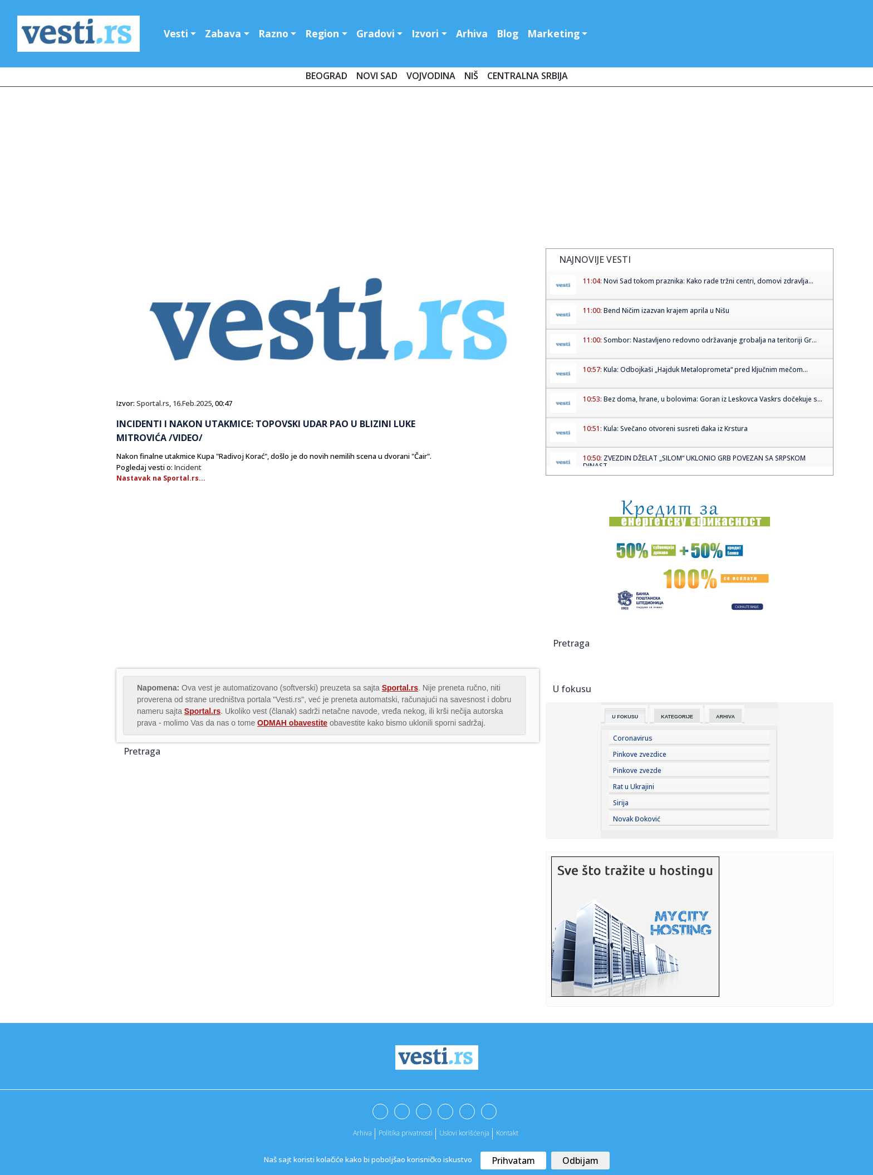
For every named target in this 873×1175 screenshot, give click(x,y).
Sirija (621, 802)
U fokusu (625, 716)
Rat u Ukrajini (633, 786)
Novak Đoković (636, 819)
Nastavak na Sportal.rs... (160, 478)
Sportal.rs (152, 403)
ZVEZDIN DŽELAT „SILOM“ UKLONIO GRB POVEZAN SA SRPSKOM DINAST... (694, 462)
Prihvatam (513, 1160)
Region (322, 33)
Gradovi (375, 33)
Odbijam (580, 1160)
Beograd (326, 76)
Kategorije (677, 716)
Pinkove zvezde (637, 770)
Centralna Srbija (527, 76)
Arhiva (472, 33)
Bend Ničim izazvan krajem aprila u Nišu (666, 310)
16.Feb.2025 (192, 403)
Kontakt (507, 1133)
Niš (471, 76)
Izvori (425, 33)
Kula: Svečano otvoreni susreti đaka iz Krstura (676, 428)
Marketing (553, 33)
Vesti (176, 33)
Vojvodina (430, 76)
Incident (188, 467)
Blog (507, 33)
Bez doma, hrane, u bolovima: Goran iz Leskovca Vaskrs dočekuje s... (713, 399)
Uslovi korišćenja (464, 1133)
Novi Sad (377, 76)
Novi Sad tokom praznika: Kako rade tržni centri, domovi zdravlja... (708, 281)
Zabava (223, 33)
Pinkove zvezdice (639, 754)
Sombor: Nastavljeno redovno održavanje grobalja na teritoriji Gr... (710, 340)
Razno (273, 33)
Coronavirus (633, 738)
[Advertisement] (436, 169)
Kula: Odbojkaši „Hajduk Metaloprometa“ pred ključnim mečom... (706, 369)
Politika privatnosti (406, 1133)
